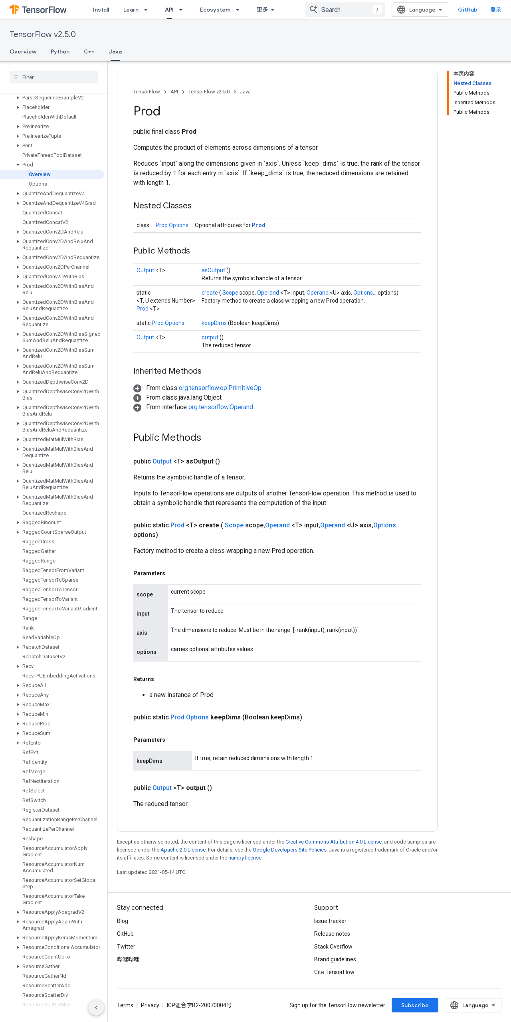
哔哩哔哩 (128, 959)
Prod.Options (172, 225)
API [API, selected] (169, 9)
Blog (122, 921)
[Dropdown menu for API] (183, 9)
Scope (231, 292)
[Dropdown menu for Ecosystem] (240, 9)
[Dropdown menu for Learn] (148, 9)
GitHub (467, 9)
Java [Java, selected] (115, 51)
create (210, 292)
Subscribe (415, 1005)
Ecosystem (215, 9)
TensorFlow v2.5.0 (43, 35)
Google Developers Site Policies (290, 850)
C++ (89, 51)
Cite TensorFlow (334, 972)
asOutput (214, 270)
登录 (495, 9)
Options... (365, 292)
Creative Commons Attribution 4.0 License (333, 842)
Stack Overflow (333, 946)
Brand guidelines (335, 959)
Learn (131, 9)
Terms (125, 1005)
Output (146, 270)
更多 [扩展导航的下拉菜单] (262, 9)
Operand (268, 292)
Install (101, 9)
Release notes (332, 934)
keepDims (215, 323)
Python (60, 51)
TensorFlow (146, 92)
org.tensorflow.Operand (220, 407)
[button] (52, 98)
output (211, 337)
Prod (258, 225)
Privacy (150, 1005)
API (174, 92)
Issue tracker (330, 921)
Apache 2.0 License (183, 850)
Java (245, 92)
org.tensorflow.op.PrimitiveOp (220, 388)
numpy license (244, 858)
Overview (23, 51)
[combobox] (345, 9)
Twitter (126, 946)
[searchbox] (54, 77)
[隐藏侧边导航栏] (96, 1008)
